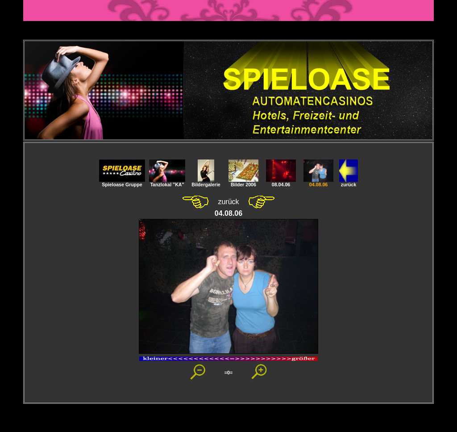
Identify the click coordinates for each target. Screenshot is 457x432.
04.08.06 (318, 182)
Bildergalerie (205, 182)
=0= (228, 372)
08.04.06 (281, 182)
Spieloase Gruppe (122, 182)
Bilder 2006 (243, 182)
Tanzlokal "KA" (167, 182)
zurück (348, 182)
